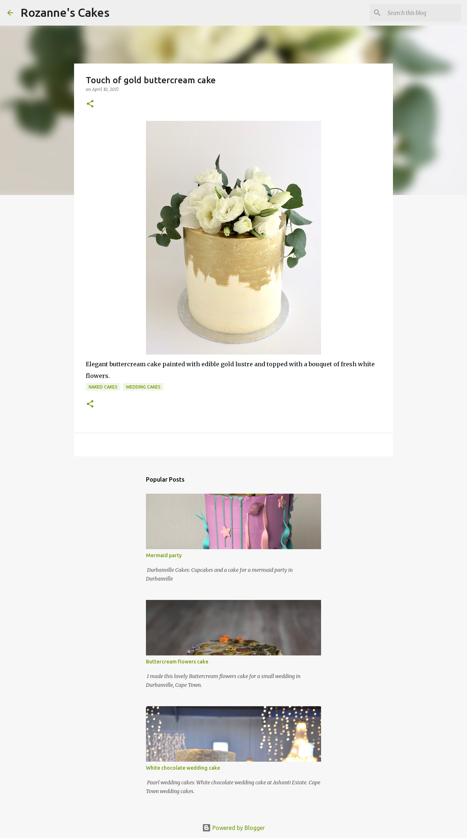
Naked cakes (103, 386)
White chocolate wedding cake (183, 768)
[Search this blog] (423, 13)
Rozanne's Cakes (64, 12)
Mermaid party (164, 555)
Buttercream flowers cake (177, 662)
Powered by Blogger (233, 827)
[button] (90, 104)
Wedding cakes (143, 386)
